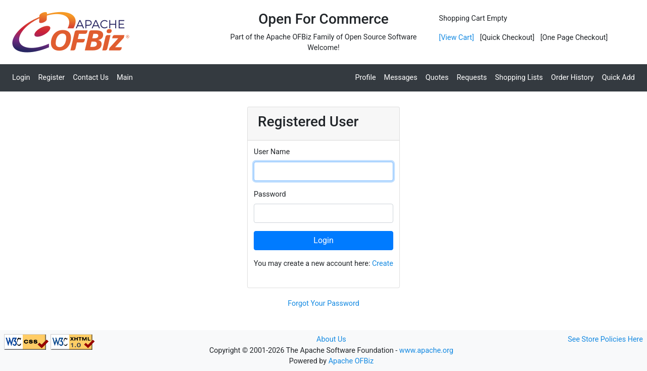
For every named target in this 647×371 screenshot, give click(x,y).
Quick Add (618, 77)
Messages (401, 77)
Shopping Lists (519, 77)
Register (51, 77)
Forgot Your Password (323, 303)
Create (382, 263)
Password (270, 194)
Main (125, 77)
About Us (331, 339)
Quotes (437, 77)
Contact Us (91, 77)
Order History (572, 77)
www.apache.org (426, 350)
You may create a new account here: (323, 263)
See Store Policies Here (605, 339)
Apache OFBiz (351, 361)
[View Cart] (456, 37)
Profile (365, 77)
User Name (272, 152)
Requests (471, 77)
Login (21, 77)
